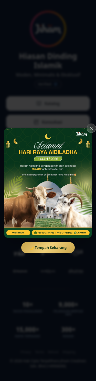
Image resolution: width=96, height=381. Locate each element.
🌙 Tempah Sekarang (48, 247)
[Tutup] (91, 128)
